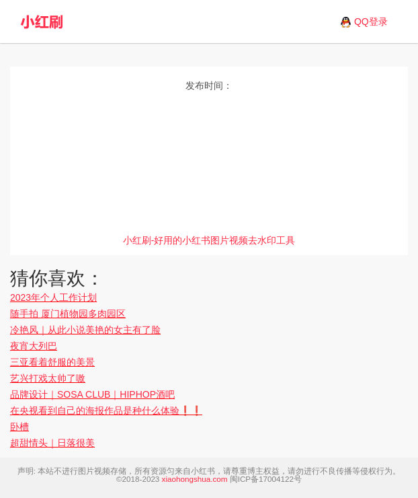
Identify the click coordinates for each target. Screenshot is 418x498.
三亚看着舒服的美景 (52, 362)
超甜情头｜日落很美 (52, 442)
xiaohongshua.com (195, 478)
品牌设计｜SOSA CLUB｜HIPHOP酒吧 (92, 394)
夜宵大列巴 (33, 346)
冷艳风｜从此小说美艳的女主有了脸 (85, 329)
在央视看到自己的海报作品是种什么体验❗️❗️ (106, 410)
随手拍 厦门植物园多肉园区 (68, 313)
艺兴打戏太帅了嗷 (47, 378)
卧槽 (19, 426)
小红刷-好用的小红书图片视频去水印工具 (209, 240)
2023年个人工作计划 (53, 297)
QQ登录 (371, 21)
